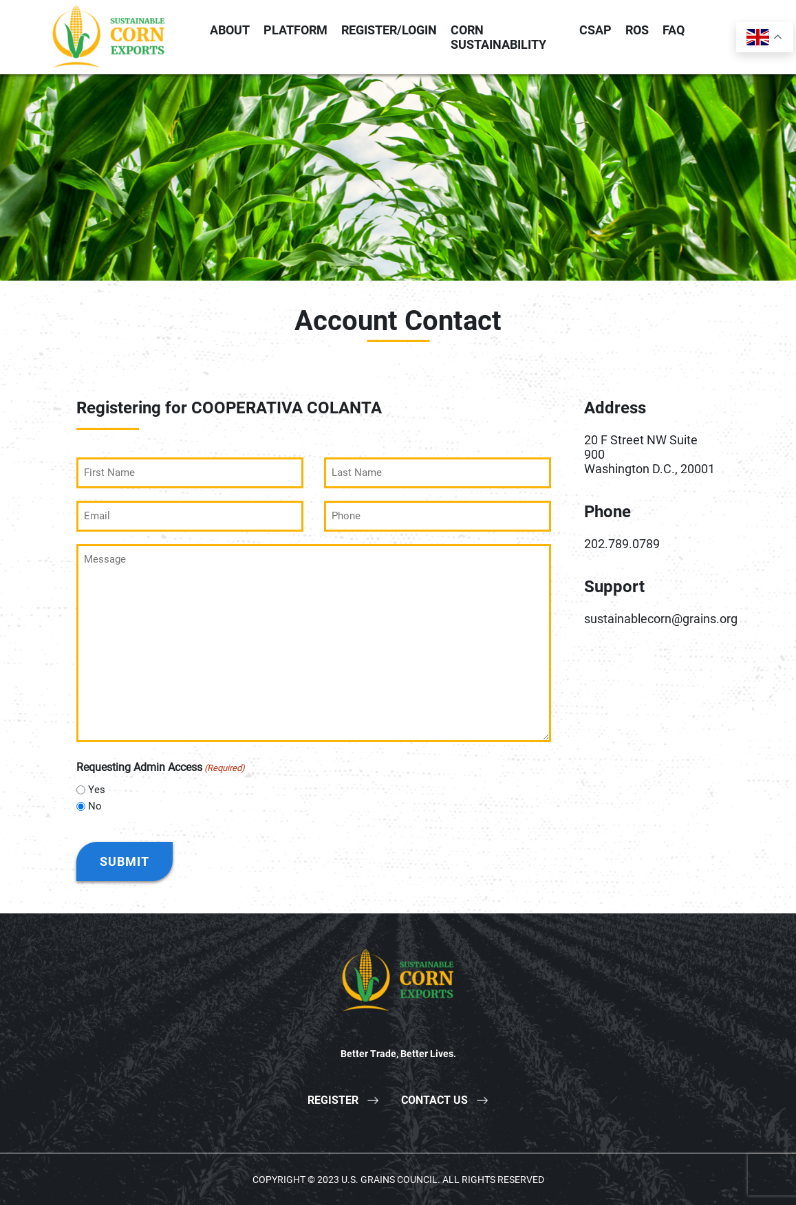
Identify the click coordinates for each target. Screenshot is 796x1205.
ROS (637, 30)
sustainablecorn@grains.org (661, 618)
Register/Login (389, 30)
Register (333, 1099)
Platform (295, 30)
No (95, 805)
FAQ (674, 30)
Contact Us (434, 1099)
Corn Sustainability (498, 37)
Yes (96, 789)
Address (615, 407)
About (230, 30)
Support (614, 586)
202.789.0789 (622, 543)
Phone (607, 511)
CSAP (595, 30)
